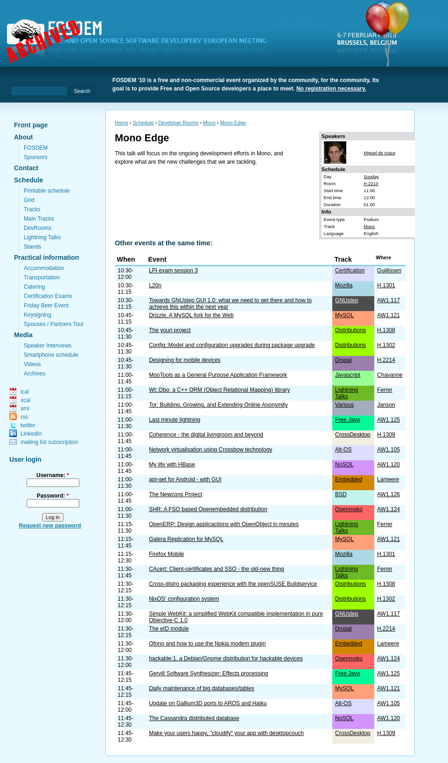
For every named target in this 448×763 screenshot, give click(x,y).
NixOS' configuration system (184, 599)
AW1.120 (388, 464)
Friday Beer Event (46, 305)
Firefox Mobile (166, 554)
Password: (53, 495)
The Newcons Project (175, 494)
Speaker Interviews (47, 345)
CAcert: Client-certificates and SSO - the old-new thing (216, 569)
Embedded (348, 479)
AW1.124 (388, 509)
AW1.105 (388, 449)
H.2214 (386, 360)
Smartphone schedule (51, 355)
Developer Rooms (178, 122)
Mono (209, 122)
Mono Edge (233, 122)
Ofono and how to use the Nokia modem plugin (207, 643)
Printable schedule (47, 190)
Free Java (347, 419)
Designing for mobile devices (184, 360)
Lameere (388, 479)
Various (344, 405)
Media (23, 335)
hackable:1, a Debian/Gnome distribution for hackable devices (226, 658)
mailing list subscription (49, 442)
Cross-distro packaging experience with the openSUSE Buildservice (233, 584)
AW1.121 (388, 315)
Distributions (350, 330)
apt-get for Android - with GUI (185, 479)
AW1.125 (388, 419)
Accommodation (44, 268)
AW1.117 (388, 300)
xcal (25, 400)
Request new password (50, 525)
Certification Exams (48, 296)
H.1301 (386, 285)
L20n (155, 285)
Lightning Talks (42, 237)
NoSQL (344, 464)
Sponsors (36, 157)
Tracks (32, 209)
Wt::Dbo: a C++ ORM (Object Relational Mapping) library (219, 390)
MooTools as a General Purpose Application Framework (218, 375)
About (23, 137)
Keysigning (37, 315)
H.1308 (386, 330)
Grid (29, 200)
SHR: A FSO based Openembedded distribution (208, 509)
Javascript (347, 375)
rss (24, 417)
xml (25, 408)
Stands (32, 246)
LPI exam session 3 (173, 270)
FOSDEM (36, 148)
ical (25, 391)
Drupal (343, 360)
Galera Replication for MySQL (186, 539)
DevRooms (37, 228)
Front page (31, 125)
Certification (349, 270)
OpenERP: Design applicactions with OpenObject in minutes (224, 524)
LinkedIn (31, 433)
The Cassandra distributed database (194, 718)
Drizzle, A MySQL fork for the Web (191, 315)
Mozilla (343, 285)
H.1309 (386, 434)
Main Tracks (39, 218)
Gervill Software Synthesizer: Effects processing (208, 673)
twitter (28, 425)
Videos (32, 364)
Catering (34, 287)
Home (121, 122)
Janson (386, 405)
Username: (52, 475)
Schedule (28, 180)
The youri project (169, 330)
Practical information (46, 257)
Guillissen (389, 270)
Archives (34, 373)
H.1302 (386, 345)
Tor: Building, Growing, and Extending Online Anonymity (218, 405)
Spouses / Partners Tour (54, 324)
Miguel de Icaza (379, 152)
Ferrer (384, 390)
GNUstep (346, 300)
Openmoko (349, 509)
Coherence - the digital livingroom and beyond (206, 434)
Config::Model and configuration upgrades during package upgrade (232, 345)
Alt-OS (343, 449)
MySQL (344, 315)
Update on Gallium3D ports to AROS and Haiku (207, 703)
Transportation (42, 277)
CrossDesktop (352, 434)
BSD (341, 494)
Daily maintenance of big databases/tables (201, 688)
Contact (26, 168)
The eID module (169, 628)
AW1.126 (388, 494)
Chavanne (390, 375)
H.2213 (371, 183)
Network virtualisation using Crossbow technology (210, 449)
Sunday (371, 176)
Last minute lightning (174, 419)
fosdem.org (142, 42)
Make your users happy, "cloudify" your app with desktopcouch (226, 733)
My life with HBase (172, 464)
